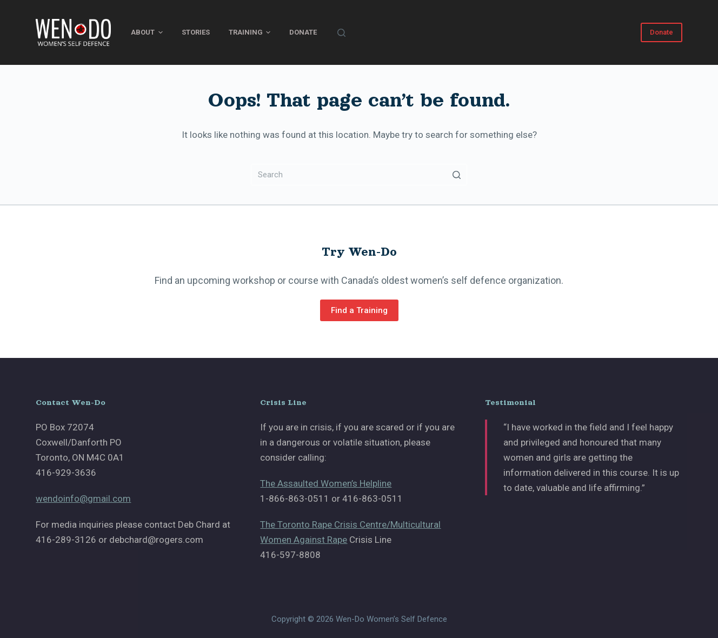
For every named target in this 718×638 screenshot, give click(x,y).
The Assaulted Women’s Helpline (325, 483)
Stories (196, 32)
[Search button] (456, 174)
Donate (303, 32)
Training (250, 32)
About (147, 32)
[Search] (341, 33)
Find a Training (359, 310)
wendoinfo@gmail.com (83, 498)
